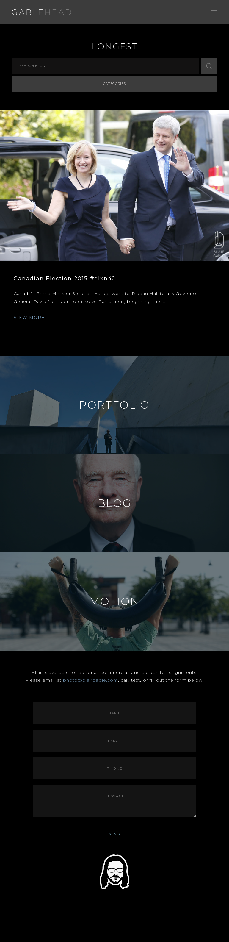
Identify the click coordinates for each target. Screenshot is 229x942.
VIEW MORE (29, 317)
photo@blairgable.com (90, 680)
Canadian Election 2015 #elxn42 (65, 278)
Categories (114, 84)
